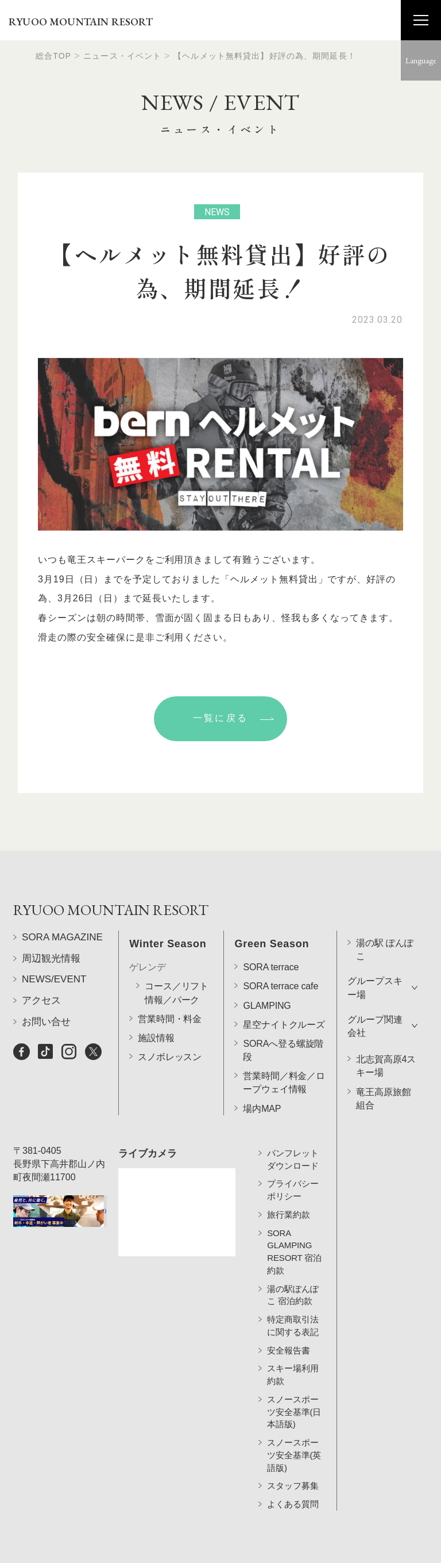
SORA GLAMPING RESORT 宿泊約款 (294, 1243)
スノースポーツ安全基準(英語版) (294, 1447)
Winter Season (167, 912)
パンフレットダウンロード (292, 1152)
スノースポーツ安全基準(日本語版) (294, 1404)
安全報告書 (288, 1342)
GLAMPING (267, 974)
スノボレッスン (170, 1026)
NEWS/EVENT (54, 1024)
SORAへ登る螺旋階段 (283, 1018)
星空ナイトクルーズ (284, 993)
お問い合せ (46, 1066)
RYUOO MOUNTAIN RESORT (81, 21)
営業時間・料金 (170, 987)
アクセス (41, 1045)
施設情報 (156, 1006)
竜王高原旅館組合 (383, 1066)
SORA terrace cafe (280, 955)
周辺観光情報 (51, 1002)
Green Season (271, 912)
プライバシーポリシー (292, 1182)
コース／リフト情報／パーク (176, 961)
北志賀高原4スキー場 (386, 1034)
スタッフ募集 (292, 1478)
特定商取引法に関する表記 (292, 1318)
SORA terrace (271, 936)
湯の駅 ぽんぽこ (384, 918)
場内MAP (262, 1077)
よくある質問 (292, 1496)
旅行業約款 (288, 1207)
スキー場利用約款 (292, 1367)
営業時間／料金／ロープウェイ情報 (284, 1051)
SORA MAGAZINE (62, 982)
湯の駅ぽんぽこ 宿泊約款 (292, 1287)
